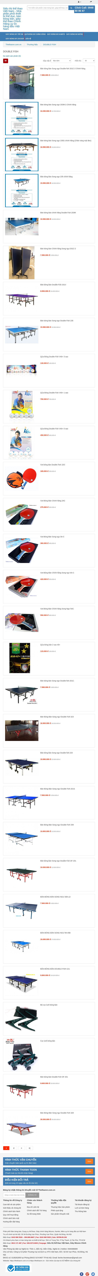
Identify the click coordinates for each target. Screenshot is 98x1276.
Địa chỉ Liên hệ (33, 1207)
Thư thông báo (81, 1211)
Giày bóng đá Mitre (74, 34)
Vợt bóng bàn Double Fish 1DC (52, 465)
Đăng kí (32, 1195)
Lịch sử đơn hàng (82, 1208)
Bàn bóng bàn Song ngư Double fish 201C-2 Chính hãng (62, 69)
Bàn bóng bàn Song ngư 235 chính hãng (56, 177)
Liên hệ (28, 39)
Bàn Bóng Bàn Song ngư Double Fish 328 (57, 1113)
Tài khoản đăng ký (82, 1204)
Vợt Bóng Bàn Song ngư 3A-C (52, 537)
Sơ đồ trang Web (34, 1214)
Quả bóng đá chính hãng (35, 34)
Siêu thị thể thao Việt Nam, (58, 1243)
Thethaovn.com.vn (13, 44)
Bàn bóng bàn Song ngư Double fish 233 (56, 753)
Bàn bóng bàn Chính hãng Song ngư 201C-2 (58, 249)
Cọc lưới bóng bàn (47, 1041)
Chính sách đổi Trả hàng (37, 1210)
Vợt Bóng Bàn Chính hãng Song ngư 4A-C (57, 573)
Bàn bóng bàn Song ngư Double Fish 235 (56, 321)
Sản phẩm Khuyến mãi (60, 1214)
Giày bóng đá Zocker (15, 39)
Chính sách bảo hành (11, 1211)
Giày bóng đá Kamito (56, 34)
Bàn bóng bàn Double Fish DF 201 (54, 1077)
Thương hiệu (32, 44)
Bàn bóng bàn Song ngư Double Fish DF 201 (58, 861)
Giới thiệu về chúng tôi (12, 1208)
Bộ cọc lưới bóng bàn (48, 1005)
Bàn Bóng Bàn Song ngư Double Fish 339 (57, 825)
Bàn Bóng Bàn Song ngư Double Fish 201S (57, 789)
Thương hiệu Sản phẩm (60, 1207)
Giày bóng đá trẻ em (14, 34)
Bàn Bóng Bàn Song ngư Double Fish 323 (57, 717)
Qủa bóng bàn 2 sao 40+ (50, 645)
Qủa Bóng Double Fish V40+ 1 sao (54, 393)
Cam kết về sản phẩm (12, 1204)
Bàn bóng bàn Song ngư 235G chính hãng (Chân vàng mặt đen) (65, 141)
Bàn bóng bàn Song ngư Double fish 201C (57, 681)
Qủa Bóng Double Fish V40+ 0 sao (54, 429)
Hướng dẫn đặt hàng (11, 1222)
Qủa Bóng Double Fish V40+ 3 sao (54, 357)
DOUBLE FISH (49, 44)
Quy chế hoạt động (10, 1215)
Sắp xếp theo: (48, 61)
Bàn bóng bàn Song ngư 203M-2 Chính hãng (58, 105)
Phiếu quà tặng (57, 1210)
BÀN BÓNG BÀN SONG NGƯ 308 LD (55, 897)
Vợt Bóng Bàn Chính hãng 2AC (52, 501)
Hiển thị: (78, 61)
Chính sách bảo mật (11, 1218)
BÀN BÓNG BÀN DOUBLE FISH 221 (55, 969)
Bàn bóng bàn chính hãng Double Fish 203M (58, 213)
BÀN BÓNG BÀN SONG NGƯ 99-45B (55, 933)
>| (29, 1148)
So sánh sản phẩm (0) (12, 56)
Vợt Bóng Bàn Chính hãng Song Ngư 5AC (57, 609)
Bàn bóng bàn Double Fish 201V (53, 285)
